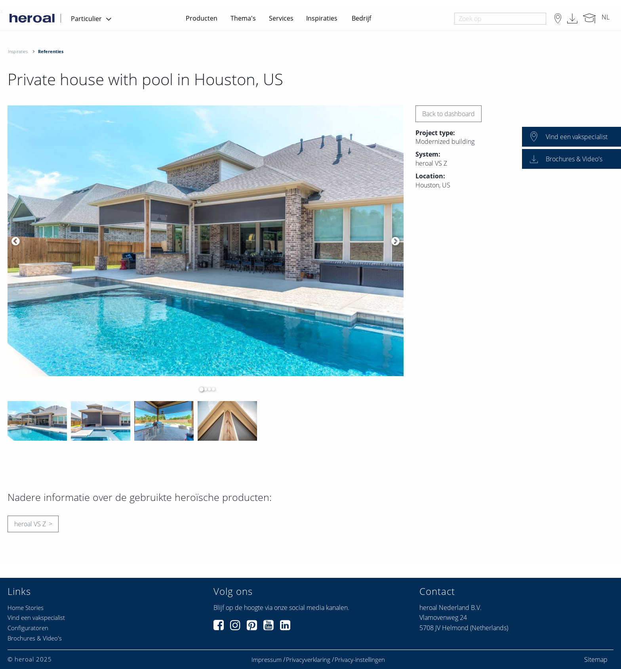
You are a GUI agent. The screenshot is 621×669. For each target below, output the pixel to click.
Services (281, 18)
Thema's (243, 18)
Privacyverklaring (308, 660)
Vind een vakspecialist (36, 617)
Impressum (266, 660)
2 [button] (204, 389)
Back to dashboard (448, 113)
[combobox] (500, 19)
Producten (201, 18)
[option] (206, 241)
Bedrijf (361, 18)
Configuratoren (28, 628)
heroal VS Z (30, 524)
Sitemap (596, 659)
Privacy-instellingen (360, 660)
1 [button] (200, 389)
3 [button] (208, 389)
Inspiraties (321, 18)
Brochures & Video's (35, 638)
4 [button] (211, 389)
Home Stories (26, 608)
